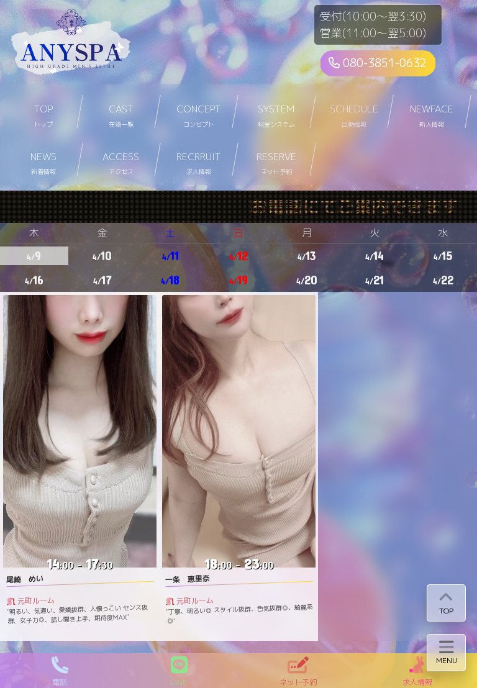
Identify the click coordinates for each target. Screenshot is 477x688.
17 (102, 280)
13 (307, 255)
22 (443, 280)
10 (102, 255)
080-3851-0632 (378, 63)
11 (170, 255)
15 (443, 255)
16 (34, 280)
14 (374, 255)
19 (238, 280)
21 (374, 280)
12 (238, 255)
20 (306, 280)
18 (170, 280)
